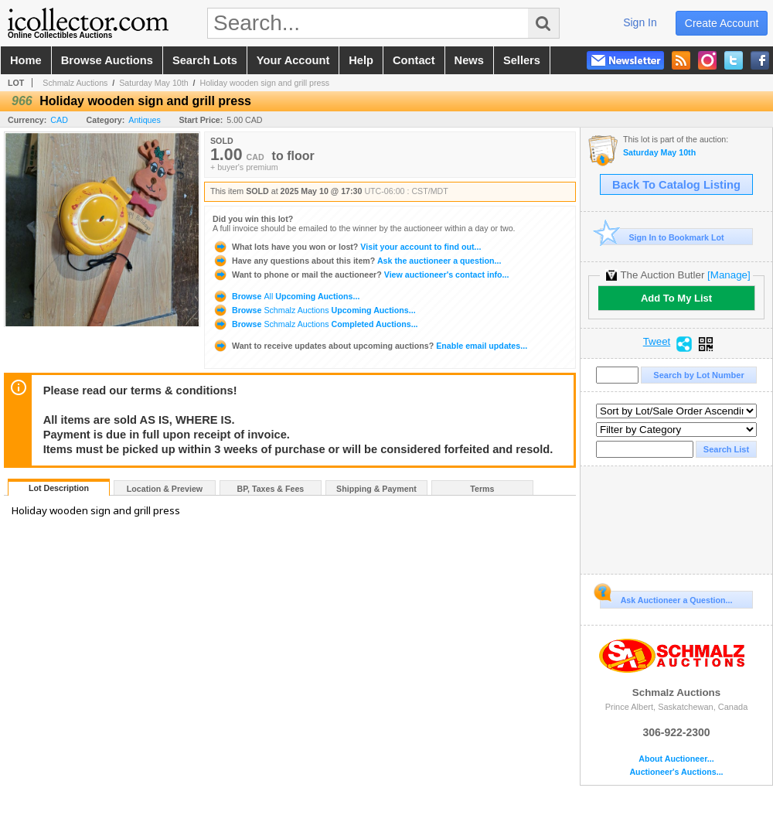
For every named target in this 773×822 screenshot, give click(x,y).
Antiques (144, 119)
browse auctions (107, 60)
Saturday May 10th (153, 82)
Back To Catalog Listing (676, 185)
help (361, 60)
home (26, 60)
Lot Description (59, 488)
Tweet (657, 341)
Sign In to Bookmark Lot (662, 237)
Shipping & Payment (376, 488)
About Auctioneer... (675, 759)
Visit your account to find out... (347, 246)
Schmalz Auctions (75, 82)
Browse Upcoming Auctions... (286, 296)
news (469, 60)
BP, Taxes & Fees (271, 488)
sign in (640, 22)
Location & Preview (165, 488)
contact (414, 60)
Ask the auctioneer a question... (357, 260)
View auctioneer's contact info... (361, 274)
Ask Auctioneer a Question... (666, 598)
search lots (204, 60)
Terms (482, 488)
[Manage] (728, 275)
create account (722, 23)
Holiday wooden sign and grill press (264, 82)
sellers (521, 60)
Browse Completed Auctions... (315, 324)
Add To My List (676, 298)
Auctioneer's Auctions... (676, 772)
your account (293, 60)
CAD (59, 119)
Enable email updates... (370, 345)
